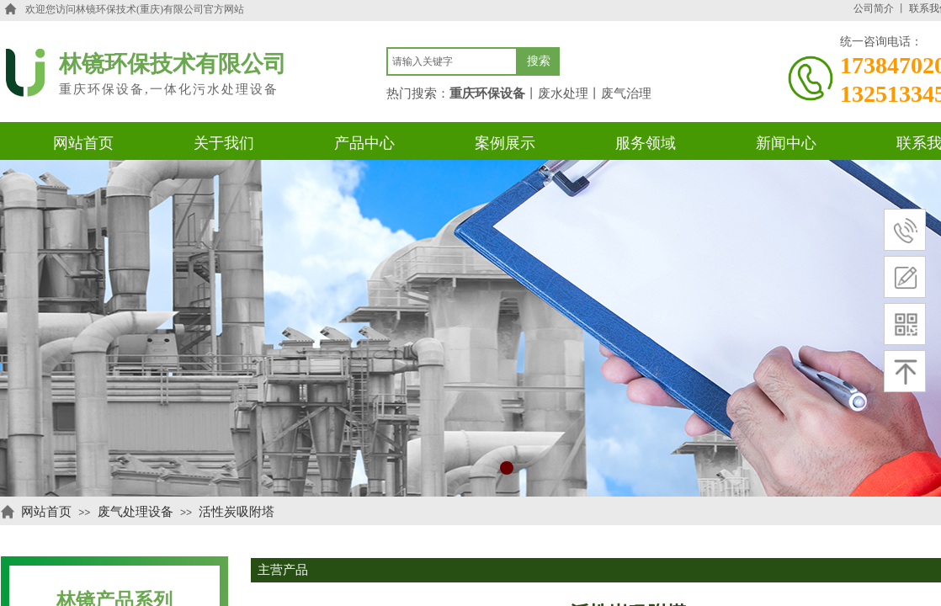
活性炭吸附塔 (236, 511)
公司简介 (873, 8)
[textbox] (452, 61)
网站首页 (46, 511)
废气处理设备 (135, 511)
